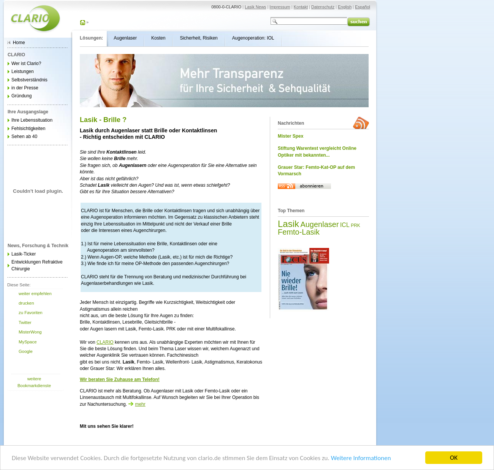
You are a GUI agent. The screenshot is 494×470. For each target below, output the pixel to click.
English (345, 7)
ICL (345, 225)
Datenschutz (322, 7)
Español (362, 7)
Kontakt (301, 7)
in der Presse (24, 88)
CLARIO (105, 342)
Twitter (25, 322)
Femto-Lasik (299, 232)
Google (26, 351)
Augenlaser (319, 224)
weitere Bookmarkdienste (34, 381)
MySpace (27, 342)
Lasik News (255, 7)
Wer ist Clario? (26, 63)
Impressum (279, 7)
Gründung (21, 95)
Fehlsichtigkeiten (28, 128)
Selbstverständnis (29, 80)
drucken (26, 303)
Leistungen (22, 71)
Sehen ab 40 (24, 136)
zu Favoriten (31, 312)
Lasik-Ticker (23, 254)
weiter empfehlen (35, 293)
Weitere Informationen (361, 459)
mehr (136, 404)
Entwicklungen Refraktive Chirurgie (37, 265)
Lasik (288, 224)
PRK (355, 225)
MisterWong (30, 332)
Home (19, 42)
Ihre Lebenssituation (31, 120)
